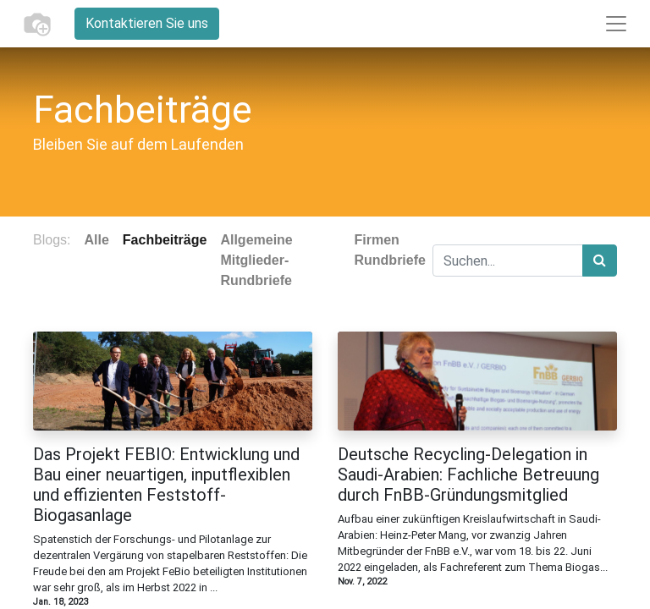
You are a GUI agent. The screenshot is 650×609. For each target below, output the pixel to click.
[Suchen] (599, 260)
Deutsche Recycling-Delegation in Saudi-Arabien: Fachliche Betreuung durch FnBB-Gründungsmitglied (468, 474)
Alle (96, 240)
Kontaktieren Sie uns (146, 23)
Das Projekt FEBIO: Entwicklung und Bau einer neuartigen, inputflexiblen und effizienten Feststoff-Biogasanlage (166, 484)
